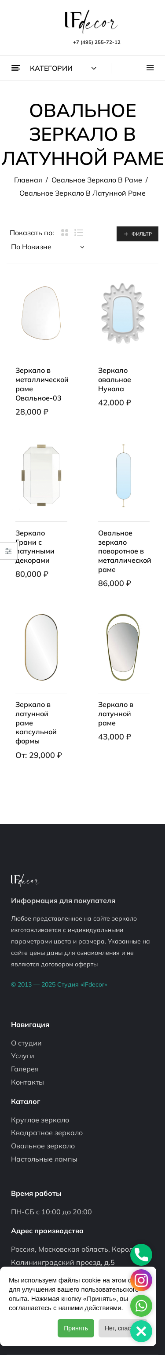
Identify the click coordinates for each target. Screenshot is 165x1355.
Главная (28, 179)
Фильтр (142, 234)
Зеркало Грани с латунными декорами (35, 546)
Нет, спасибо (123, 1328)
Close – (8, 554)
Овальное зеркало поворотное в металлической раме (124, 551)
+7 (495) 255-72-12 (97, 42)
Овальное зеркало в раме (96, 179)
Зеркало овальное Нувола (114, 379)
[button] (141, 1331)
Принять (76, 1328)
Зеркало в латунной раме (115, 713)
